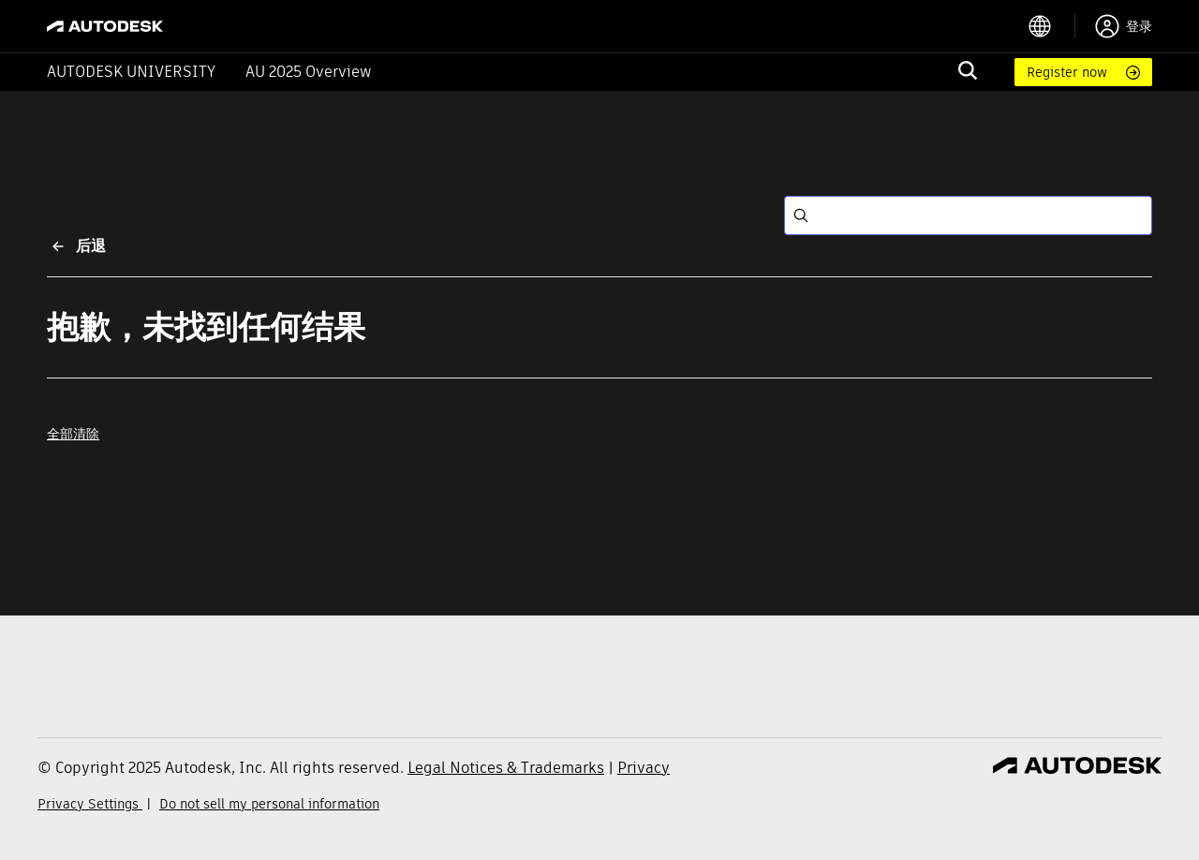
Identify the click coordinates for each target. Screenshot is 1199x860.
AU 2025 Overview (308, 71)
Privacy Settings (89, 803)
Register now (1067, 72)
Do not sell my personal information (269, 803)
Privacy (643, 767)
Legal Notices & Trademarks (505, 767)
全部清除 (73, 433)
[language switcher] (1051, 26)
